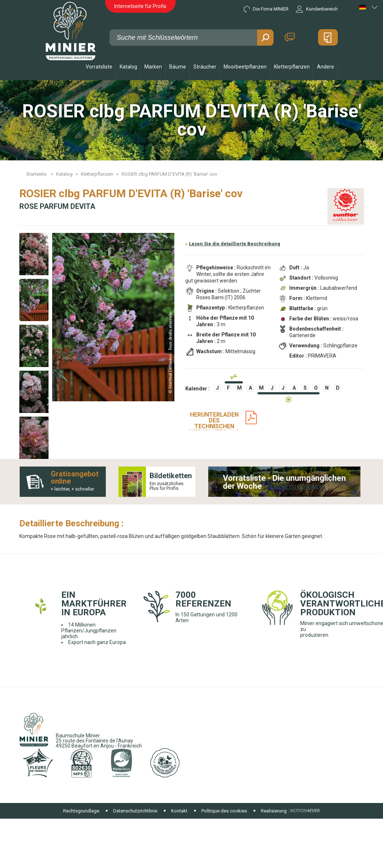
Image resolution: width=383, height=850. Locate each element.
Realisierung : (275, 810)
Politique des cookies (224, 810)
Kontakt (290, 37)
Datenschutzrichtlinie (135, 810)
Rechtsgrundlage (81, 810)
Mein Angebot (328, 37)
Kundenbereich (317, 9)
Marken (153, 67)
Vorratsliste (99, 67)
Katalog (128, 67)
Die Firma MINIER (266, 9)
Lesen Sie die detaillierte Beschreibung (234, 243)
